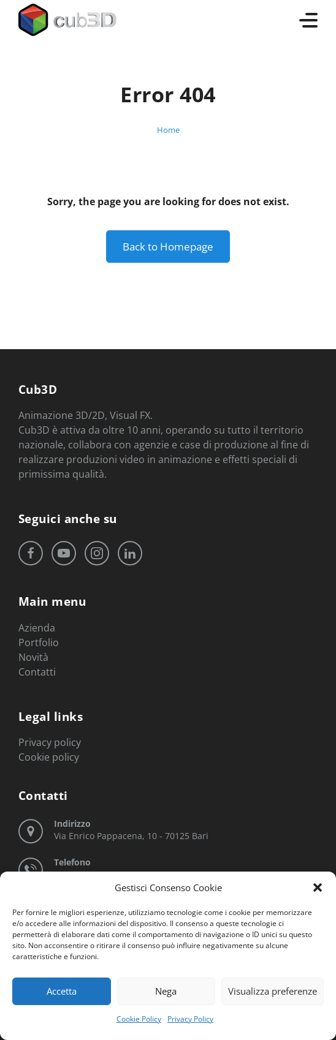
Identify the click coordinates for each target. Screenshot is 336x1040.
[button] (317, 887)
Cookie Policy (138, 1019)
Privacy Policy (190, 1019)
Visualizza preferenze (272, 991)
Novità (33, 656)
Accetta (62, 991)
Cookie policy (48, 757)
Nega (166, 991)
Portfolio (38, 642)
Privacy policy (49, 742)
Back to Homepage (168, 246)
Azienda (36, 627)
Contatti (37, 671)
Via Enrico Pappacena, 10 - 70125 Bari (131, 830)
